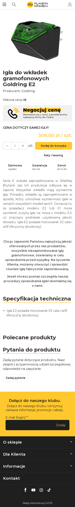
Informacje (37, 466)
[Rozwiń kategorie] (4, 4)
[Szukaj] (14, 4)
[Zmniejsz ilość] (23, 146)
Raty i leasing (53, 155)
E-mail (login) (16, 417)
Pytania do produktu (31, 349)
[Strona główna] (37, 4)
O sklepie (37, 442)
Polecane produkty (29, 337)
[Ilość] (15, 146)
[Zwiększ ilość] (7, 146)
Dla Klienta (37, 454)
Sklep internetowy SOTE (37, 503)
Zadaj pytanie (15, 378)
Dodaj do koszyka (53, 145)
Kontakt (11, 478)
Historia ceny (14, 100)
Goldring (28, 91)
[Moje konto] (70, 4)
